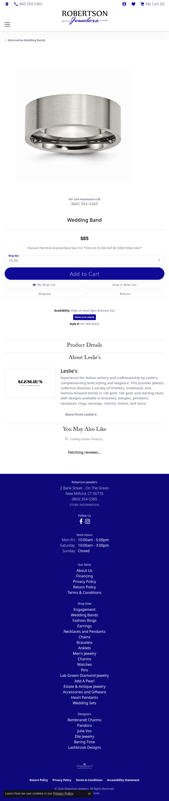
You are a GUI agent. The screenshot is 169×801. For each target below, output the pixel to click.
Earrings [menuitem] (84, 625)
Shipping (45, 294)
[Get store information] (84, 505)
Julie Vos (84, 730)
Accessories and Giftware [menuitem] (84, 691)
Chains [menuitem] (84, 636)
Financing (84, 576)
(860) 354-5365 (84, 203)
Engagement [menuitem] (84, 609)
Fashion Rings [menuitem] (84, 620)
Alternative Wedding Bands (26, 40)
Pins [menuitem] (84, 669)
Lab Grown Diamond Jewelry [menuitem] (84, 675)
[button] (124, 4)
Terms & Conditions (84, 592)
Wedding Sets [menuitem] (84, 702)
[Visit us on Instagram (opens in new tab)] (87, 521)
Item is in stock (84, 317)
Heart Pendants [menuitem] (84, 697)
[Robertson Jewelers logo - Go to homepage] (85, 16)
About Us (84, 570)
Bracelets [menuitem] (84, 642)
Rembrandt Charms (84, 719)
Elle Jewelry (84, 736)
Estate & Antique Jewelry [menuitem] (84, 686)
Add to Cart (85, 273)
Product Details (84, 346)
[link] (7, 4)
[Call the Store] (84, 499)
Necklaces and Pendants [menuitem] (84, 631)
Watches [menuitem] (84, 664)
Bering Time (84, 741)
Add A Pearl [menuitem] (84, 680)
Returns (125, 294)
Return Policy (84, 587)
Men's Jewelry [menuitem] (84, 653)
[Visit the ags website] (84, 766)
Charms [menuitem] (84, 658)
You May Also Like (84, 430)
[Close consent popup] (89, 793)
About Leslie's (85, 358)
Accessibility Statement (123, 780)
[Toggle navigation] (7, 24)
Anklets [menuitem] (84, 647)
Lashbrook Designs (84, 747)
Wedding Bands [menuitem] (84, 614)
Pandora (84, 725)
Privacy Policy (84, 581)
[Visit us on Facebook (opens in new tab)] (81, 521)
